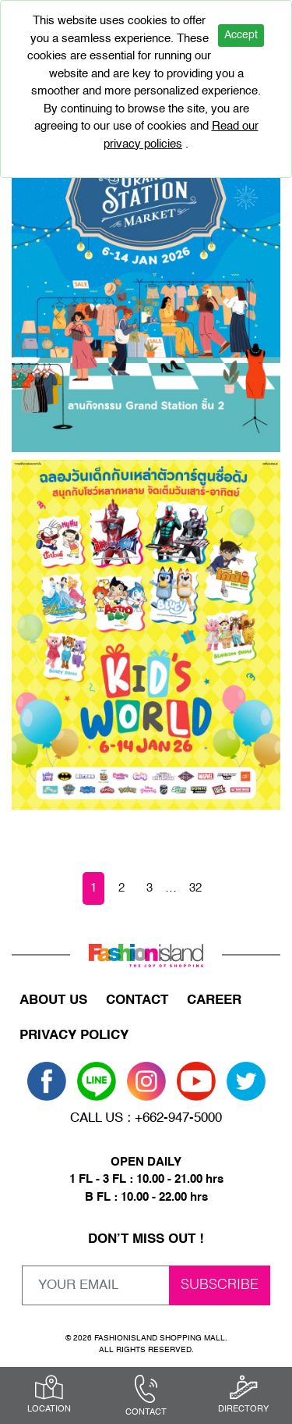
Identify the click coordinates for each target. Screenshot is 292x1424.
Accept (241, 35)
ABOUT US (53, 1000)
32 (195, 888)
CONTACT (137, 1000)
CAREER (214, 1000)
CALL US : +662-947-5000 (146, 1118)
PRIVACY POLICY (73, 1035)
